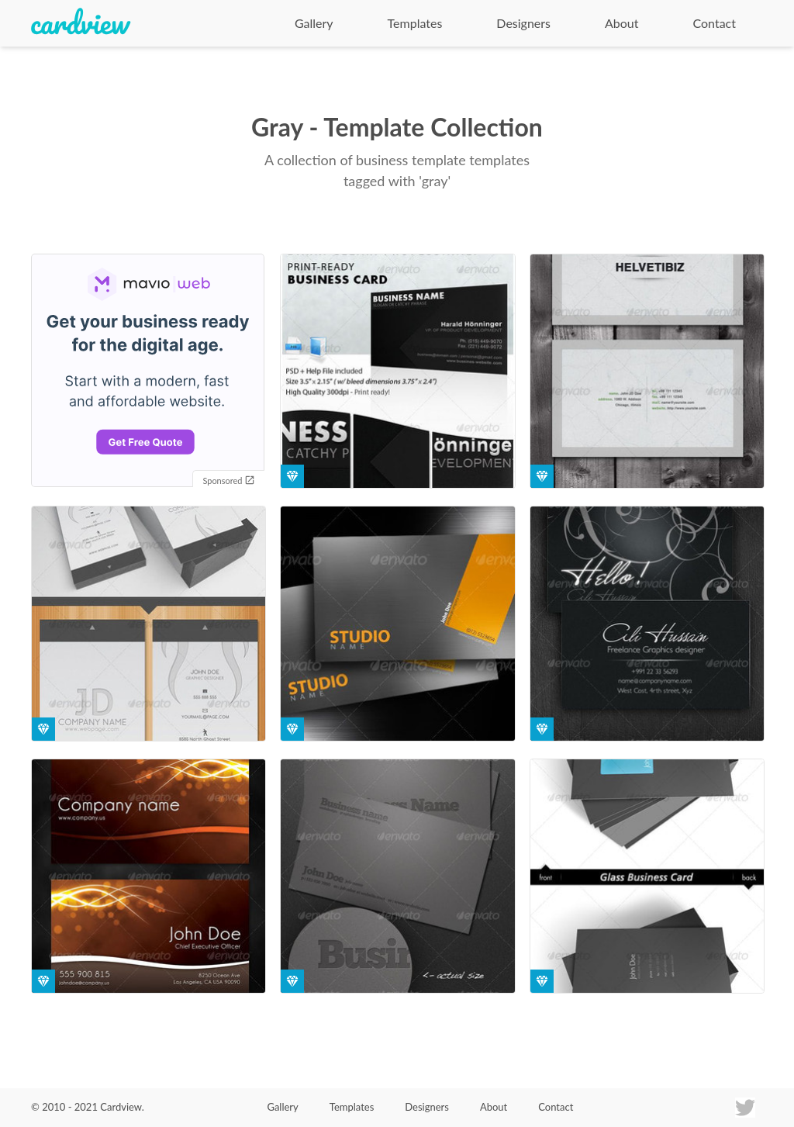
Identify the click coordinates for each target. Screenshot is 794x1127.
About (622, 23)
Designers (523, 23)
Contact (714, 23)
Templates (415, 23)
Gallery (314, 23)
